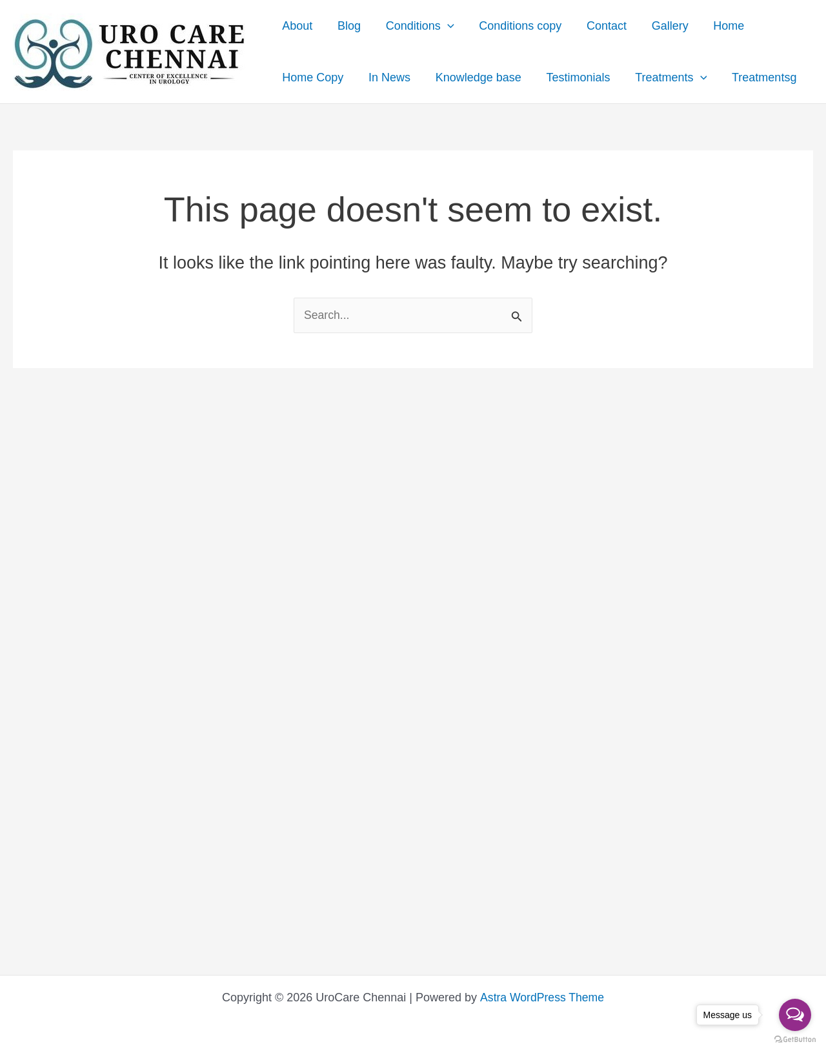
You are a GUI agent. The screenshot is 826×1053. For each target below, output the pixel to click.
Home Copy (312, 77)
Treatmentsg (754, 77)
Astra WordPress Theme (541, 997)
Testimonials (572, 77)
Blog (346, 25)
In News (387, 77)
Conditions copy (514, 25)
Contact (599, 25)
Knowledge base (474, 77)
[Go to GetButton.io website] (795, 1040)
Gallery (660, 25)
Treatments (663, 77)
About (296, 25)
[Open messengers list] (795, 1015)
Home (717, 25)
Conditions (415, 26)
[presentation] (443, 26)
